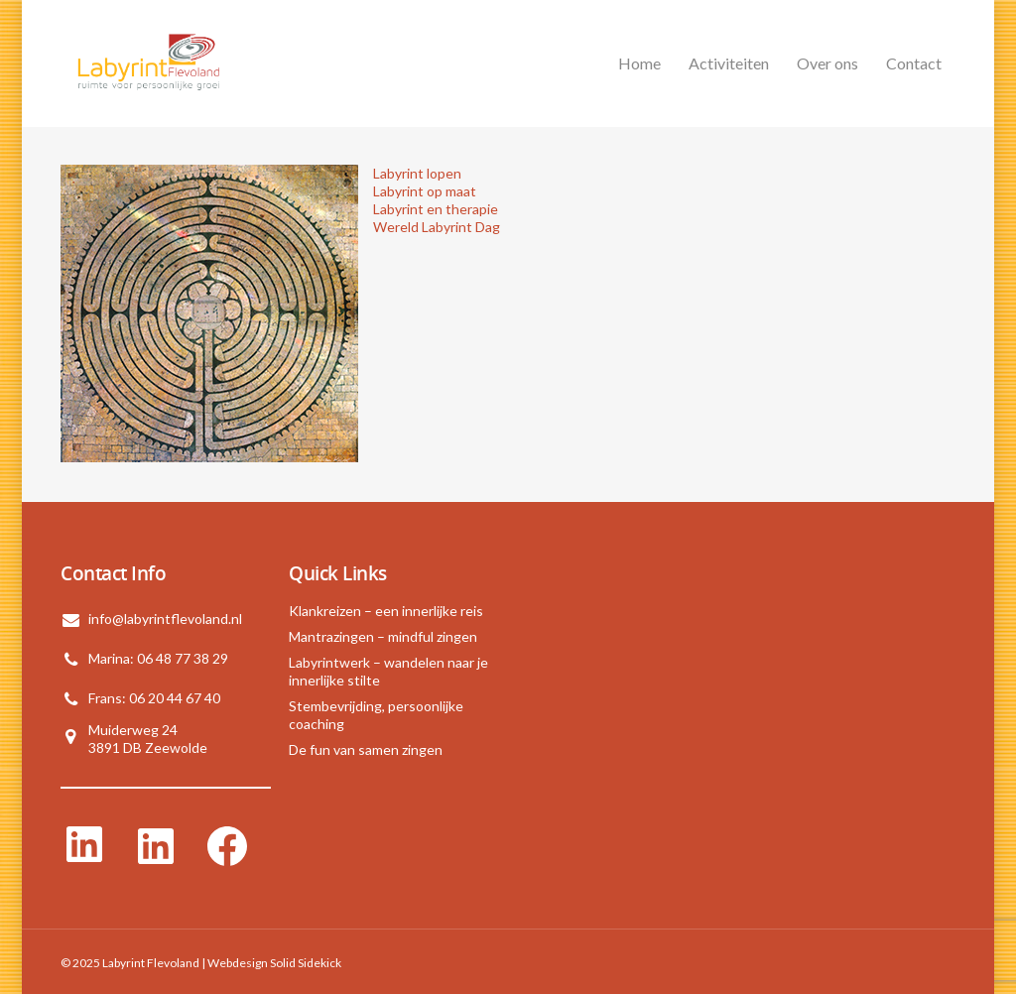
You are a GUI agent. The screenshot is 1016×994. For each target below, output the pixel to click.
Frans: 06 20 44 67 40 (154, 697)
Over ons (827, 63)
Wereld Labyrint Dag (436, 226)
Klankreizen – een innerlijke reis (386, 610)
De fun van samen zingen (366, 749)
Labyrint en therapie (435, 208)
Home (639, 63)
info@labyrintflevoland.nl (165, 618)
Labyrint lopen (417, 173)
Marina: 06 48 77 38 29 (158, 658)
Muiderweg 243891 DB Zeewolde (147, 738)
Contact (914, 63)
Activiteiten (729, 63)
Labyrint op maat (424, 191)
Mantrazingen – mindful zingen (383, 636)
